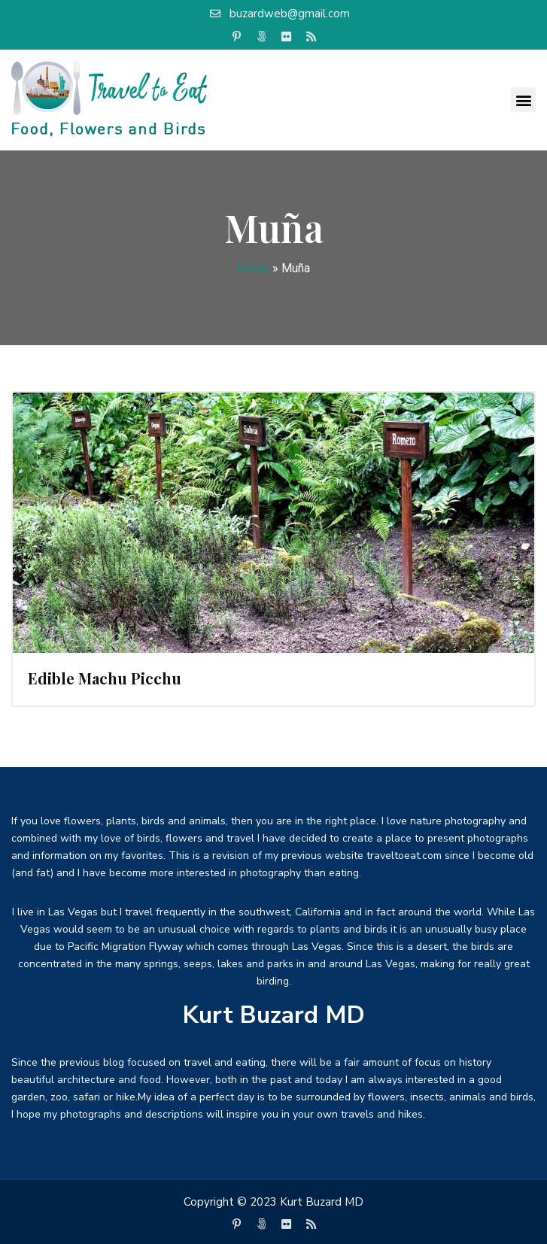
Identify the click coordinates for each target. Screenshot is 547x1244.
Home (253, 268)
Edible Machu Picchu (104, 678)
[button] (523, 99)
